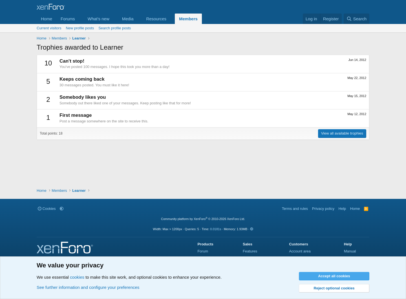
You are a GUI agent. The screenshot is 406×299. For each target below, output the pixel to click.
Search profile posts (114, 28)
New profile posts (80, 28)
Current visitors (49, 28)
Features (250, 251)
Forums (68, 18)
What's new (98, 18)
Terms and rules (295, 208)
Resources (156, 18)
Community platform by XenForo (203, 219)
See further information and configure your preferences (88, 287)
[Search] (356, 19)
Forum (202, 251)
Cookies (47, 208)
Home (46, 18)
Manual (350, 251)
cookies (77, 277)
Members (188, 18)
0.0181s (215, 229)
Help (342, 208)
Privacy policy (323, 208)
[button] (79, 19)
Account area (300, 251)
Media (128, 18)
